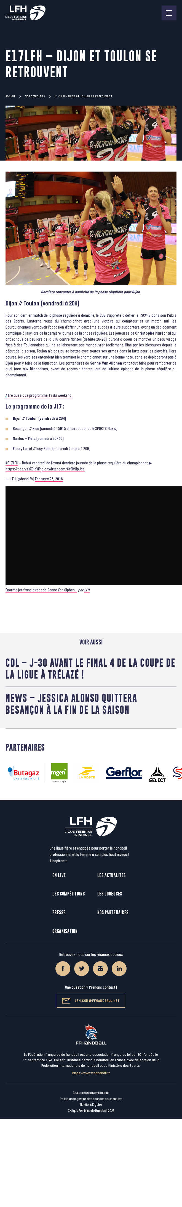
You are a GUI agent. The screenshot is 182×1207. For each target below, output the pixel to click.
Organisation (64, 931)
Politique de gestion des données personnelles (91, 1099)
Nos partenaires (113, 912)
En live (59, 875)
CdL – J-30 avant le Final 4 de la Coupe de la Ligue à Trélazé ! (90, 668)
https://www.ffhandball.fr (91, 1073)
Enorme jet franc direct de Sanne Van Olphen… (41, 590)
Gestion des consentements (91, 1093)
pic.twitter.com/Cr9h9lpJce (63, 469)
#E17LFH (12, 463)
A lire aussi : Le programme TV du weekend (38, 395)
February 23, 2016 (49, 479)
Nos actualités (35, 96)
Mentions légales (91, 1105)
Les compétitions (68, 893)
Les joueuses (109, 893)
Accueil (10, 96)
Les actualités (111, 875)
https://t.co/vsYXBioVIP (23, 469)
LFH (87, 590)
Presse (58, 912)
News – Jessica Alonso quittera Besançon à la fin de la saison (71, 703)
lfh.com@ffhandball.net (91, 1001)
